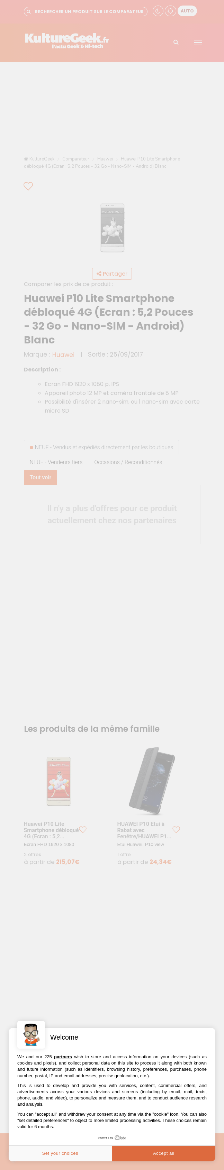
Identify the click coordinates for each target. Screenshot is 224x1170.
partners (63, 1056)
